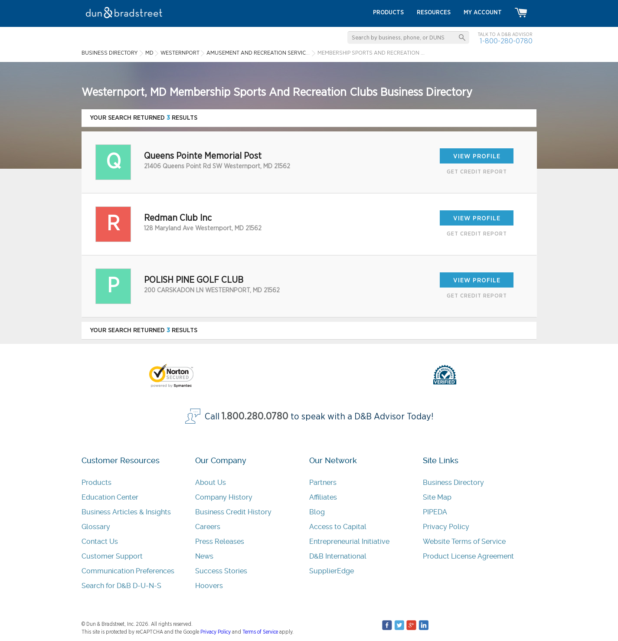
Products (96, 482)
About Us (210, 482)
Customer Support (112, 556)
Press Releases (219, 541)
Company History (223, 497)
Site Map (437, 497)
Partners (323, 482)
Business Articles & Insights (126, 512)
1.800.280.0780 (255, 417)
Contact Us (100, 541)
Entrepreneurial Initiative (349, 541)
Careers (207, 527)
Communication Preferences (128, 571)
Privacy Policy (446, 527)
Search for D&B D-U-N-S (121, 586)
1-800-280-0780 (506, 41)
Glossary (96, 527)
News (204, 556)
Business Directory (453, 482)
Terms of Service (260, 631)
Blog (317, 512)
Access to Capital (337, 527)
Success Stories (221, 571)
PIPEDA (435, 512)
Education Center (110, 497)
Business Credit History (233, 512)
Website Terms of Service (464, 541)
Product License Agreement (468, 556)
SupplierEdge (331, 571)
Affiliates (323, 497)
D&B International (337, 556)
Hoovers (209, 586)
